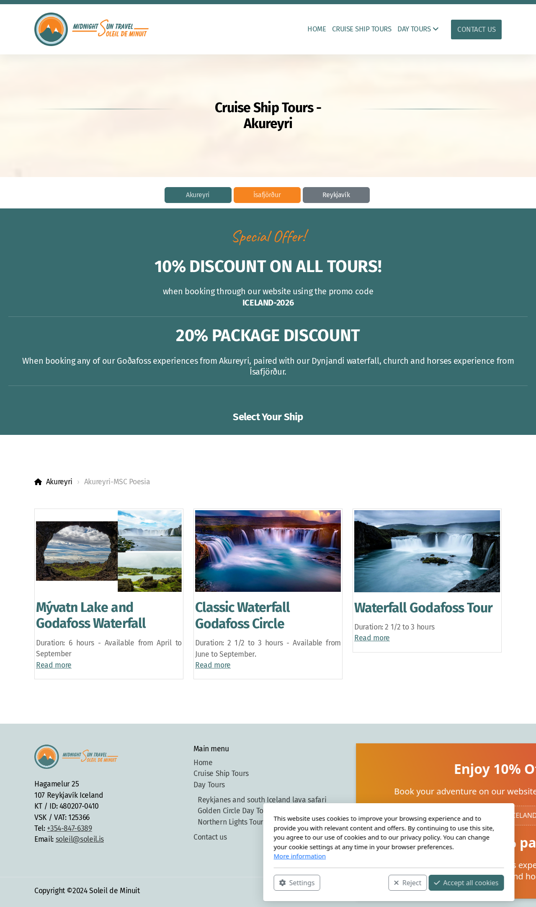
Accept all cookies (345, 882)
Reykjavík (336, 195)
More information (179, 856)
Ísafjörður (267, 195)
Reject (287, 882)
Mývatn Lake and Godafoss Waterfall (91, 615)
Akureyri (198, 195)
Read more (54, 665)
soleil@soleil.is (80, 839)
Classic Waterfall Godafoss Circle (242, 615)
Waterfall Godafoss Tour (423, 608)
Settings (176, 882)
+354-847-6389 (69, 828)
